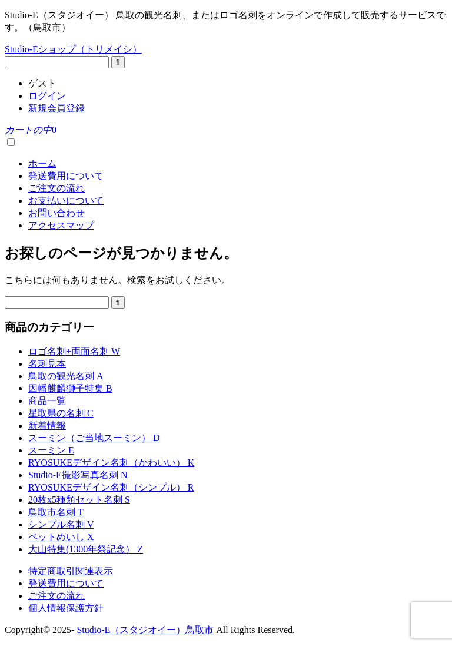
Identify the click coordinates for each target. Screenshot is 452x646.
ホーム (42, 163)
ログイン (47, 96)
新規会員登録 (56, 108)
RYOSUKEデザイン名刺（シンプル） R (111, 487)
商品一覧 (47, 401)
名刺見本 (47, 364)
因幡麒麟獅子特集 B (70, 388)
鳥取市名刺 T (56, 512)
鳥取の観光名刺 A (66, 376)
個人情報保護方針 (66, 608)
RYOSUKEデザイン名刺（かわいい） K (111, 463)
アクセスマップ (61, 225)
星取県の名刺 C (61, 413)
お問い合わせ (56, 213)
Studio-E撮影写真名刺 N (77, 475)
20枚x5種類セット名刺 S (79, 500)
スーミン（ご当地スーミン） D (94, 438)
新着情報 (47, 425)
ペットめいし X (61, 537)
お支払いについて (66, 201)
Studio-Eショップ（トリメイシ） (73, 49)
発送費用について (66, 176)
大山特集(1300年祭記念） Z (85, 549)
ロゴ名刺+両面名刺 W (74, 351)
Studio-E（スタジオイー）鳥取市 (145, 630)
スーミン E (51, 450)
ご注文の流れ (56, 188)
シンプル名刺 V (61, 524)
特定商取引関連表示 (70, 571)
